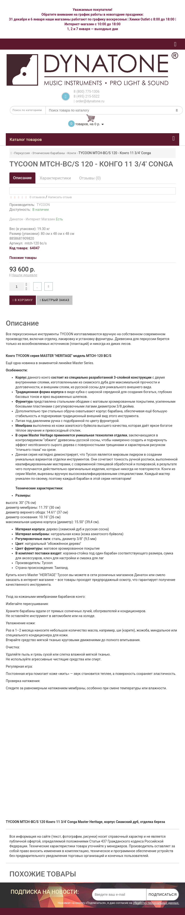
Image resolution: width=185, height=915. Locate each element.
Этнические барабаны (48, 153)
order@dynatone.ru (89, 101)
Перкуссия (22, 153)
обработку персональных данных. (156, 903)
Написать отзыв (60, 197)
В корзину (23, 300)
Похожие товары (23, 258)
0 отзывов (36, 197)
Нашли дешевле (24, 275)
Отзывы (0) (90, 178)
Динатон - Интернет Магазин (36, 219)
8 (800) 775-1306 (86, 91)
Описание (22, 177)
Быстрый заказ (54, 300)
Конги (71, 153)
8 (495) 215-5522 (86, 96)
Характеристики (55, 178)
